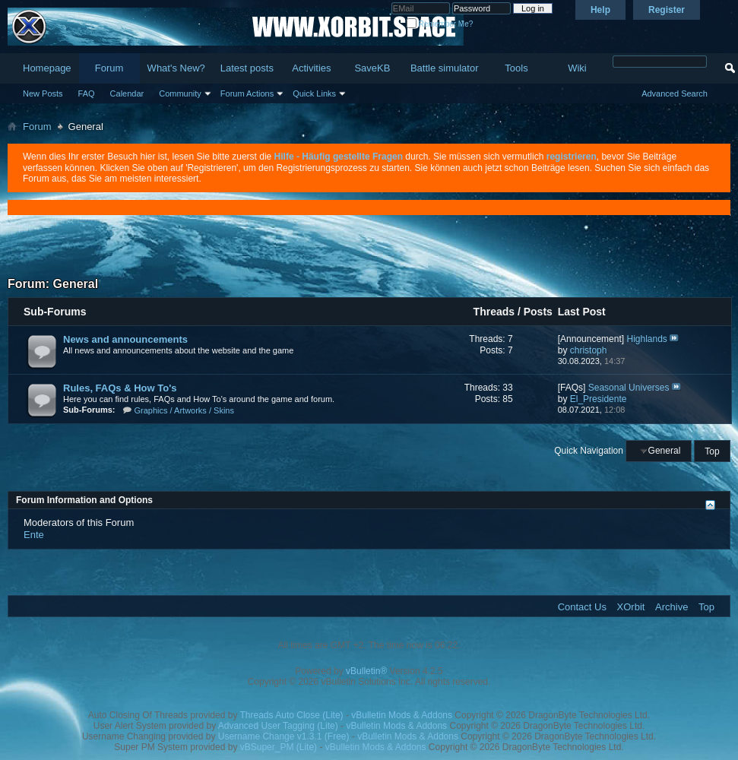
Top (712, 450)
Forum (109, 68)
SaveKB (372, 68)
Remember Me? (440, 24)
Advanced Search (674, 93)
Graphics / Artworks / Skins (184, 410)
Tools (516, 68)
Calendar (127, 93)
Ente (34, 534)
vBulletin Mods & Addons (401, 715)
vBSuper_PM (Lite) (278, 747)
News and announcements (125, 339)
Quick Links (314, 93)
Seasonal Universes (629, 387)
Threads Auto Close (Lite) (292, 715)
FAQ (86, 93)
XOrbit (631, 607)
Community (180, 93)
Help (600, 10)
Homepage (47, 68)
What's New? (176, 68)
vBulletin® (366, 671)
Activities (311, 68)
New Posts (43, 93)
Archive (671, 607)
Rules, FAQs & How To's (119, 388)
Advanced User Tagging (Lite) (278, 725)
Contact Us (582, 607)
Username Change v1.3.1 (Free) (284, 736)
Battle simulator (444, 68)
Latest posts (247, 68)
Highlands (646, 339)
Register (666, 10)
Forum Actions (247, 93)
